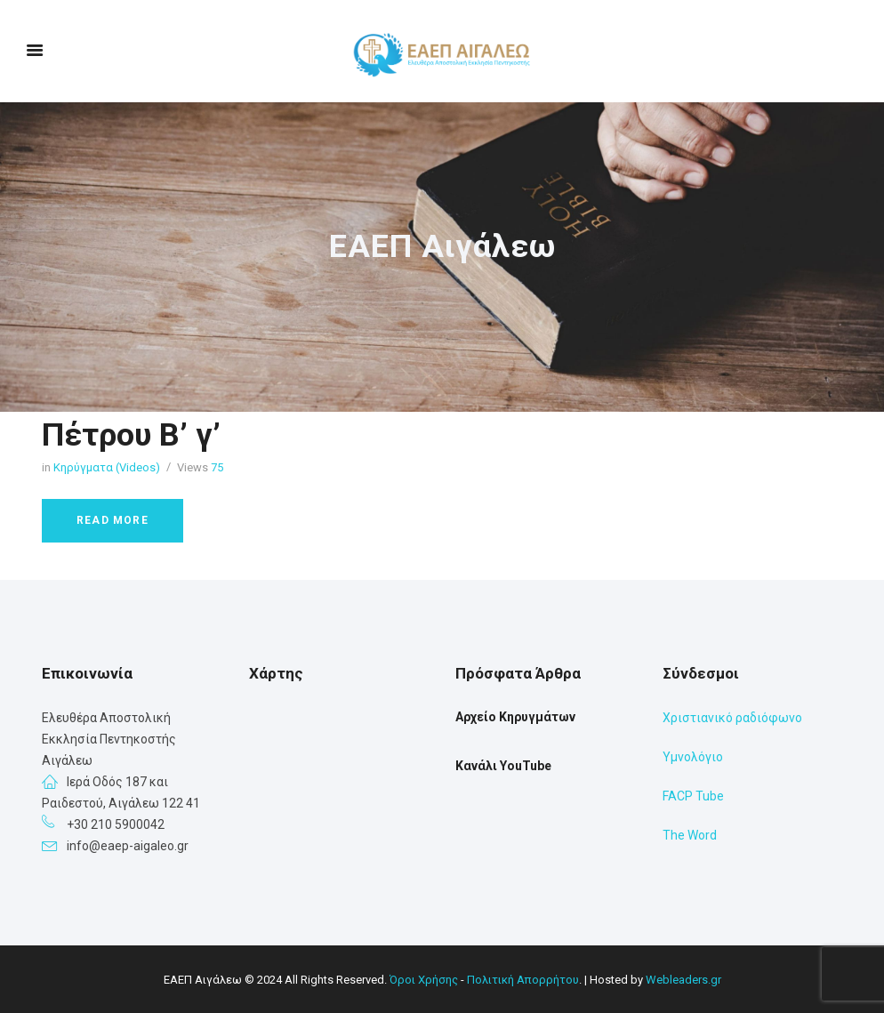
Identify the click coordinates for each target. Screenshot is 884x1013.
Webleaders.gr (683, 979)
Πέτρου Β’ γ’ (131, 435)
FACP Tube (693, 796)
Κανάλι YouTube (503, 766)
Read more (112, 520)
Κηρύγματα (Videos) (106, 467)
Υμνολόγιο (693, 757)
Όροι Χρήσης (424, 979)
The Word (690, 835)
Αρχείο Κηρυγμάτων (515, 717)
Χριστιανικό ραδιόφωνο (732, 718)
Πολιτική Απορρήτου (523, 979)
